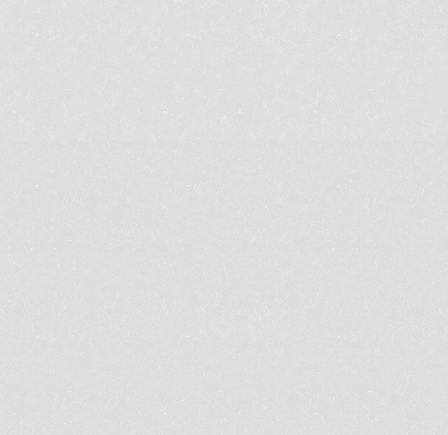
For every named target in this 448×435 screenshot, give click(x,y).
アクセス (338, 276)
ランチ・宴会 (215, 276)
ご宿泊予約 (239, 322)
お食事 (106, 276)
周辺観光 (281, 276)
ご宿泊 (154, 276)
